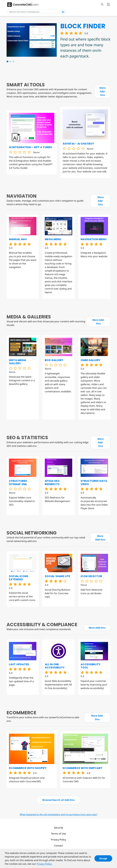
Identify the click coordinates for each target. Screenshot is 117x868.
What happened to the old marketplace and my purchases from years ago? (58, 814)
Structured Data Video (94, 482)
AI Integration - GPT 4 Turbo (30, 147)
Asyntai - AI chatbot (78, 143)
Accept (103, 858)
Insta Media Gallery (17, 361)
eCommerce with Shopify (28, 768)
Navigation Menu (93, 239)
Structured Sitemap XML (18, 482)
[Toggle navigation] (108, 5)
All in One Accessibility (55, 665)
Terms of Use (58, 833)
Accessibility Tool (90, 665)
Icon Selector (91, 576)
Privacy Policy (58, 839)
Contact (58, 845)
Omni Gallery (90, 360)
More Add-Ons (102, 91)
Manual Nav (18, 239)
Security (58, 827)
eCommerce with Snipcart (82, 768)
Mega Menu (53, 239)
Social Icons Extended (18, 577)
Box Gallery (54, 360)
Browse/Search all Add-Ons (58, 800)
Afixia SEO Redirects (52, 482)
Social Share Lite (57, 576)
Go (63, 11)
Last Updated (19, 664)
